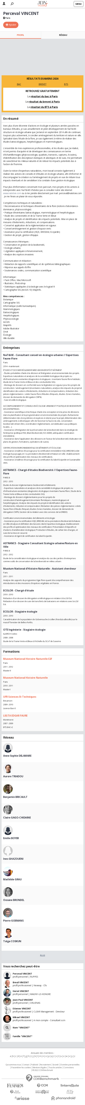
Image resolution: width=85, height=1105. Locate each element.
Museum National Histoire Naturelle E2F (27, 659)
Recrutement (45, 1065)
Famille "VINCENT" (22, 1036)
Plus (42, 955)
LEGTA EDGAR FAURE (15, 715)
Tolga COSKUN (12, 941)
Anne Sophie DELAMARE (17, 755)
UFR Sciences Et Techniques (19, 696)
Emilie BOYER (11, 838)
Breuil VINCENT (21, 982)
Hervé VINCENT (21, 991)
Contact (26, 1065)
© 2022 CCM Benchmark (42, 1070)
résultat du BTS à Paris (44, 107)
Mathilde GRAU (12, 879)
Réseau (63, 34)
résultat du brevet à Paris (44, 101)
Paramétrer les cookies (21, 1067)
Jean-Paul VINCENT (23, 999)
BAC (19, 84)
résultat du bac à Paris (44, 96)
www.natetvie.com (12, 193)
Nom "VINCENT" (21, 1027)
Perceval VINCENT (22, 973)
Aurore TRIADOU (13, 776)
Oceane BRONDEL (13, 900)
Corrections (69, 1067)
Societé (56, 1065)
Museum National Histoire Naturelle (25, 677)
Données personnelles (69, 1065)
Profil (20, 34)
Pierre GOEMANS (13, 920)
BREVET (42, 84)
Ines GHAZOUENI (13, 859)
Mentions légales (40, 1067)
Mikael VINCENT (21, 1017)
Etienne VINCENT (22, 1008)
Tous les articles (55, 1067)
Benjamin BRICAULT (15, 797)
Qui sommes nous (13, 1065)
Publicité (34, 1065)
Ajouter (12, 24)
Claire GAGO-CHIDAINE (17, 817)
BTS (66, 84)
